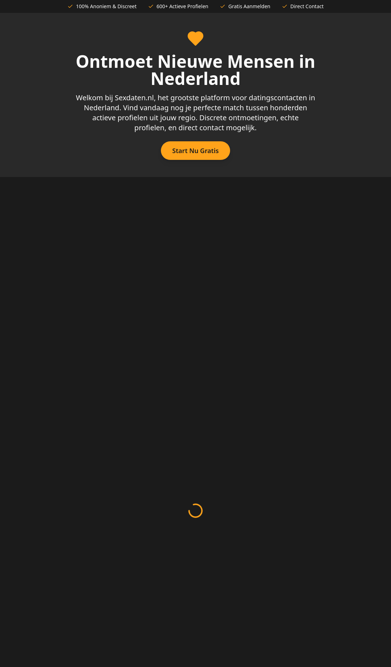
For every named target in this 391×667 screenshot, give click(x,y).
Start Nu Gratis (195, 150)
